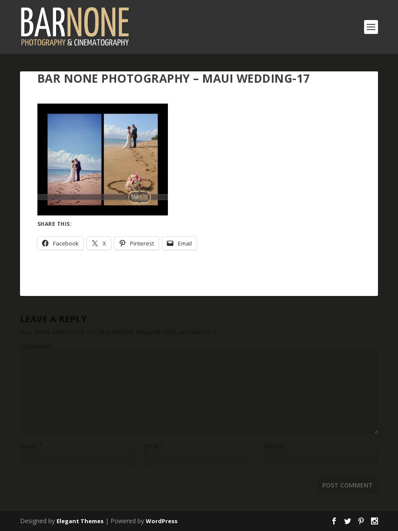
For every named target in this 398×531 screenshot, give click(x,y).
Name (31, 446)
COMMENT (36, 347)
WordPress (161, 521)
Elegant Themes (80, 521)
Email (154, 446)
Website (274, 446)
